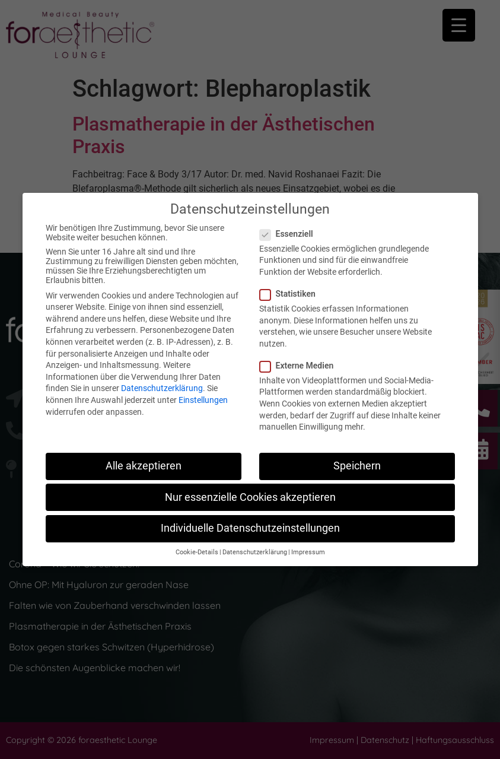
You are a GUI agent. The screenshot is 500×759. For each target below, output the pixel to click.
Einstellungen (203, 400)
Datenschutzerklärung (162, 388)
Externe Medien (300, 365)
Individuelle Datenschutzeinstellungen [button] (250, 528)
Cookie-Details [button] (197, 552)
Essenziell (290, 234)
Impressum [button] (308, 552)
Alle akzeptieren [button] (143, 466)
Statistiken (291, 293)
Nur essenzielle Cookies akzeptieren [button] (250, 497)
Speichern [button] (357, 466)
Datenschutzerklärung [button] (254, 552)
